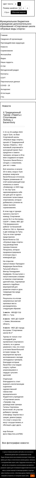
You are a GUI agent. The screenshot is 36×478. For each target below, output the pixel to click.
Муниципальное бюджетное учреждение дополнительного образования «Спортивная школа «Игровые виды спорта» (17, 25)
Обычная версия (19, 12)
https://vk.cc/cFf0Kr (15, 434)
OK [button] (32, 475)
